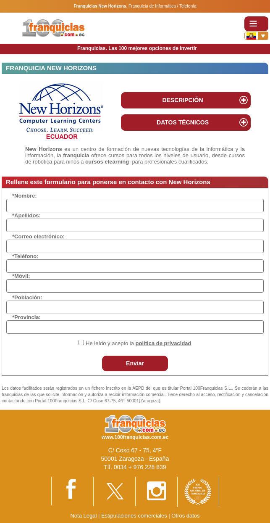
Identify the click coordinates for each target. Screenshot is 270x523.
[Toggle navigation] (256, 23)
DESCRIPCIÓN (182, 100)
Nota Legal (83, 515)
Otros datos (185, 515)
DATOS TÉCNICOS (183, 122)
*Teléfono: (25, 256)
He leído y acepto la (138, 343)
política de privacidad (163, 343)
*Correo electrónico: (38, 236)
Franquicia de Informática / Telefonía (162, 6)
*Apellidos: (26, 215)
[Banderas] (256, 36)
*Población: (27, 297)
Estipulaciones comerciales (134, 515)
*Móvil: (21, 276)
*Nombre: (24, 196)
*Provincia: (26, 317)
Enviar (135, 363)
